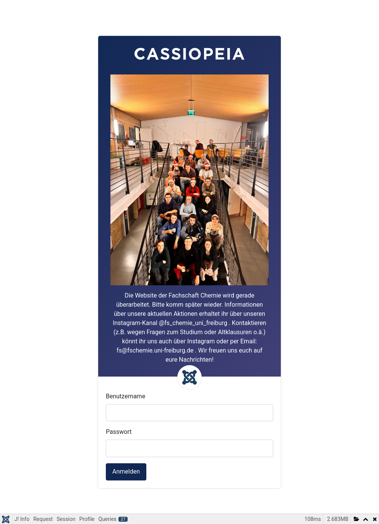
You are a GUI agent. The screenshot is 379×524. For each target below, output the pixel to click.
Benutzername (125, 396)
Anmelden (126, 471)
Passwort (118, 431)
